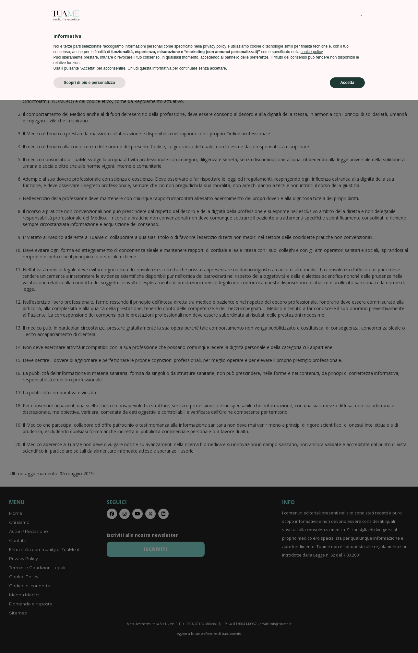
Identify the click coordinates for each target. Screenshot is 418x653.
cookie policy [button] (312, 605)
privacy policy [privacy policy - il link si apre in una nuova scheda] (214, 599)
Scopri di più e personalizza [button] (89, 636)
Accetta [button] (347, 636)
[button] (361, 569)
